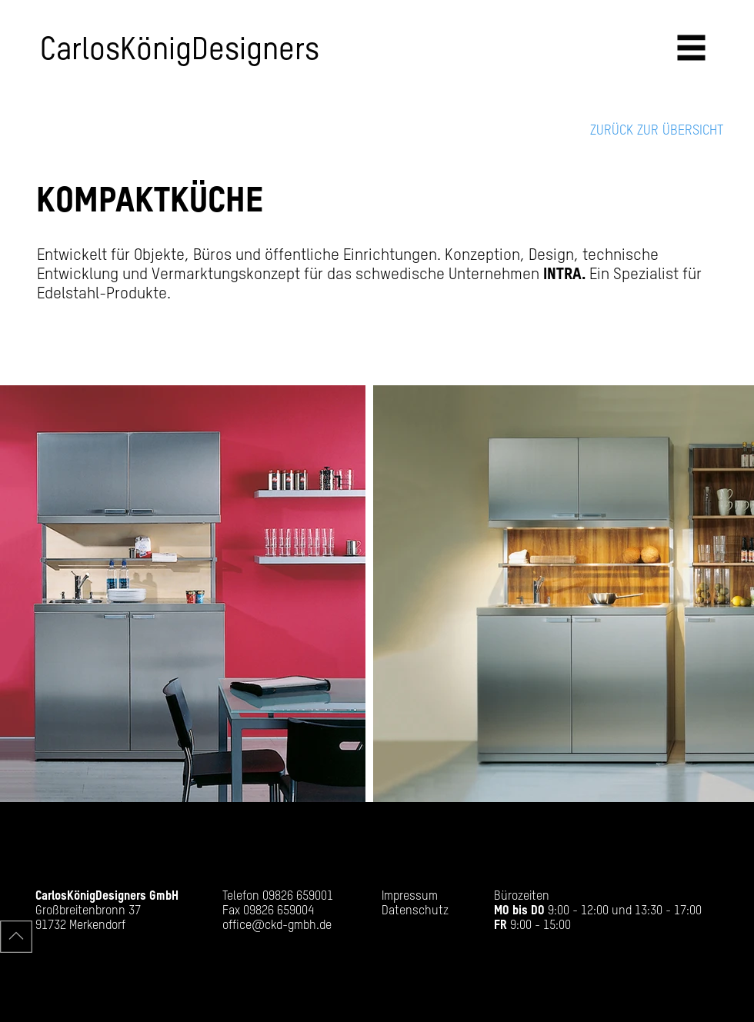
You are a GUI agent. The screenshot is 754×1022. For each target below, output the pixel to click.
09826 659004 (278, 911)
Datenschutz (415, 911)
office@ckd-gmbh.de (277, 926)
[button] (692, 48)
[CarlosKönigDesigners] (206, 50)
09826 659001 (297, 897)
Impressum (410, 897)
